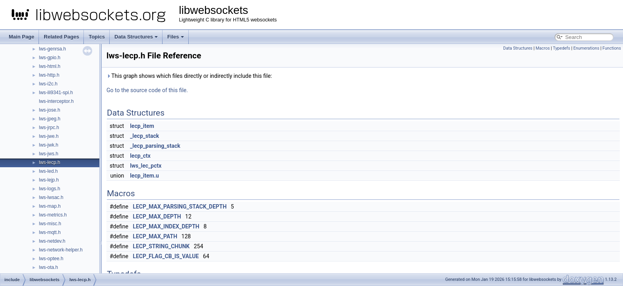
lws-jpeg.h (49, 119)
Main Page (21, 37)
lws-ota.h (48, 267)
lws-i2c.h (48, 84)
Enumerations (586, 48)
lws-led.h (48, 171)
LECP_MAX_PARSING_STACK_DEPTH (179, 206)
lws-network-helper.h (61, 250)
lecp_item (142, 126)
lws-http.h (49, 75)
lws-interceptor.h (56, 101)
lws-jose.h (49, 110)
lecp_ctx (140, 156)
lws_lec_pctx (145, 165)
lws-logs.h (49, 188)
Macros (543, 48)
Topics (97, 37)
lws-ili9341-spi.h (56, 92)
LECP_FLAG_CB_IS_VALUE (166, 256)
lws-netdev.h (52, 241)
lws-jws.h (48, 154)
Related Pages (61, 37)
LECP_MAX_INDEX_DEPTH (166, 226)
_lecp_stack (144, 136)
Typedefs (561, 48)
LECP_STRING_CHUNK (161, 246)
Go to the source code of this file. (147, 90)
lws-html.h (49, 66)
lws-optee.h (51, 258)
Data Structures (136, 37)
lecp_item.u (144, 175)
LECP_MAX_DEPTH (157, 216)
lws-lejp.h (49, 180)
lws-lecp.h (49, 162)
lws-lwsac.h (51, 197)
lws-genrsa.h (52, 49)
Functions (611, 48)
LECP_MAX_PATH (155, 236)
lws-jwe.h (48, 136)
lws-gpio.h (49, 57)
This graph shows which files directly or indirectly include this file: (189, 76)
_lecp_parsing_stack (155, 146)
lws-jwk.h (48, 145)
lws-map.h (50, 206)
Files (175, 37)
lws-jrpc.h (49, 127)
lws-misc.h (50, 223)
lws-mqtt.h (50, 232)
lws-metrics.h (53, 215)
